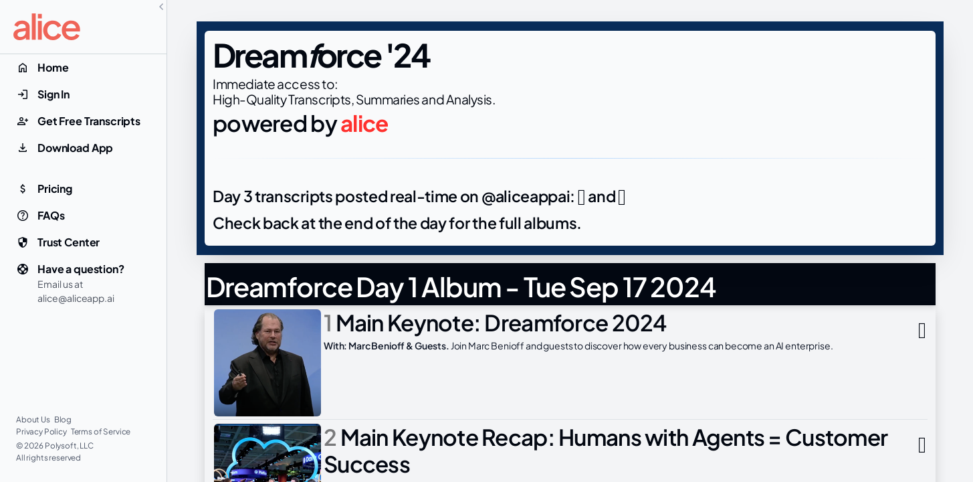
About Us (33, 419)
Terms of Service (101, 431)
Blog (63, 419)
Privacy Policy (42, 431)
